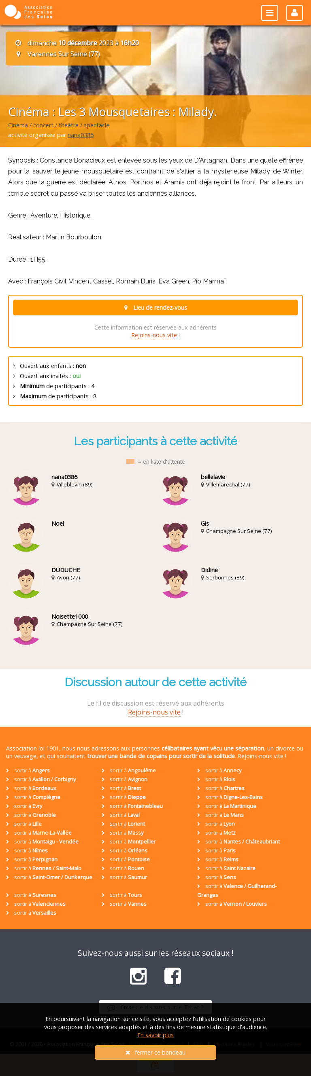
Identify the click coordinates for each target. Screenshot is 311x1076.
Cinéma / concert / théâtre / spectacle (58, 125)
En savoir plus (155, 1035)
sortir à (28, 770)
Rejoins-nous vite (154, 335)
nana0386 (81, 135)
